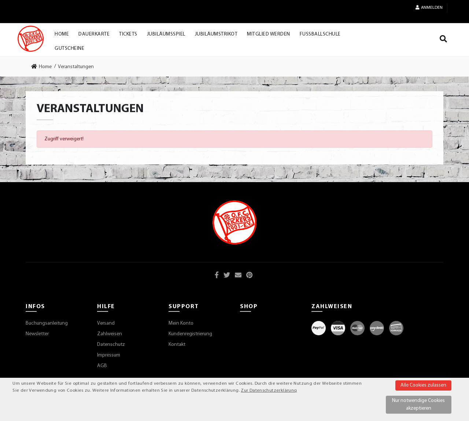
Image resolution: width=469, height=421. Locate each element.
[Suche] (443, 40)
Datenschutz (111, 344)
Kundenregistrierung (190, 334)
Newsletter (37, 334)
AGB (102, 366)
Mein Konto (181, 323)
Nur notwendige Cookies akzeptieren (418, 404)
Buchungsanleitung (47, 323)
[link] (43, 67)
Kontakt (177, 344)
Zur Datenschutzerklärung (269, 390)
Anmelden (429, 7)
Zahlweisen (109, 334)
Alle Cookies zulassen (423, 385)
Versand (106, 323)
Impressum (108, 355)
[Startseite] (31, 39)
